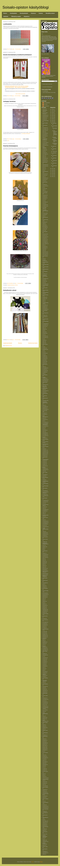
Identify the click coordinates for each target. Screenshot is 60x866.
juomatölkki (45, 242)
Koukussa (33, 13)
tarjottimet (44, 727)
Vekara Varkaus (45, 798)
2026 (53, 109)
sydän (44, 711)
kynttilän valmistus (44, 378)
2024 (53, 112)
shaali (44, 687)
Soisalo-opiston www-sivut (47, 84)
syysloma (44, 717)
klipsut (44, 342)
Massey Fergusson (44, 468)
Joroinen (44, 228)
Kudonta (41, 13)
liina (43, 420)
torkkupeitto (45, 757)
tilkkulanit (44, 744)
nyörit (44, 545)
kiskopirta (44, 333)
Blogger (41, 861)
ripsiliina (44, 653)
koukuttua (44, 358)
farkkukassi (45, 158)
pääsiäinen (44, 636)
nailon (44, 512)
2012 (53, 176)
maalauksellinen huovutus (45, 460)
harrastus (44, 175)
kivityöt (44, 340)
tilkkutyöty (44, 749)
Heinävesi (44, 179)
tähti (43, 775)
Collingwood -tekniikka (45, 139)
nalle (43, 513)
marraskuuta (55, 125)
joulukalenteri (45, 231)
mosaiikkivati (45, 500)
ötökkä (44, 854)
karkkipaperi (45, 278)
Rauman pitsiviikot (44, 647)
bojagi (44, 137)
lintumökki (44, 430)
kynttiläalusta (45, 374)
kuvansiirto (44, 370)
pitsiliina (44, 606)
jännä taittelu (45, 243)
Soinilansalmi (45, 693)
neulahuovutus (45, 517)
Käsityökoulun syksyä (9, 290)
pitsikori (44, 604)
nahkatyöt (44, 510)
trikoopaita (44, 761)
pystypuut (44, 634)
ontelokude (45, 555)
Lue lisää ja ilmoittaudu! (26, 133)
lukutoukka (44, 432)
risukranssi (44, 657)
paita (43, 558)
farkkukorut (45, 160)
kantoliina (44, 273)
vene (43, 801)
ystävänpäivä (45, 848)
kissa (43, 334)
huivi (43, 200)
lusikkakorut (45, 451)
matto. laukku (45, 472)
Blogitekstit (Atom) (8, 345)
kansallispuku (45, 271)
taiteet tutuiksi (45, 722)
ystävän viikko (45, 846)
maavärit (44, 463)
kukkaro (44, 362)
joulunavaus (45, 236)
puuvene (44, 632)
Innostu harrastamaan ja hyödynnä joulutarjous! (17, 54)
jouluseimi (44, 240)
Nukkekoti (5, 16)
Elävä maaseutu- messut (44, 147)
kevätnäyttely (45, 310)
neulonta (44, 525)
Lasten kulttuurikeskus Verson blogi (49, 92)
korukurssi (44, 353)
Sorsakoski (45, 702)
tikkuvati (44, 741)
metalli (44, 479)
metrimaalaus (45, 488)
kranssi (44, 360)
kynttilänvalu (45, 379)
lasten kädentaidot (45, 416)
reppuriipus (45, 649)
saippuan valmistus (44, 675)
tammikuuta (55, 165)
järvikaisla (44, 246)
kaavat (44, 249)
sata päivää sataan (45, 681)
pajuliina (44, 561)
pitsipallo (44, 608)
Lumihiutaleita (7, 24)
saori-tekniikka (45, 677)
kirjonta (16, 285)
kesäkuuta (54, 152)
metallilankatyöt (45, 485)
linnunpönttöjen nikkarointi (45, 424)
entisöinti (44, 152)
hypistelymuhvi (45, 217)
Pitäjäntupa (45, 609)
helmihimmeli (45, 182)
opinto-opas (45, 557)
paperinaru (44, 568)
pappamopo (45, 573)
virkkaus (44, 834)
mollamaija (44, 490)
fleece (44, 168)
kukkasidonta (45, 364)
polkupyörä (45, 610)
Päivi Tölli (45, 104)
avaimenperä (45, 125)
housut (44, 199)
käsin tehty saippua (44, 386)
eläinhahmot (45, 145)
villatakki (44, 828)
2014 (53, 173)
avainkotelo (45, 127)
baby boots (45, 130)
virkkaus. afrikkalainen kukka (45, 836)
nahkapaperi (45, 509)
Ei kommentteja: (18, 49)
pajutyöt (44, 562)
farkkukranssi (45, 162)
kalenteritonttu (45, 256)
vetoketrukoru (45, 815)
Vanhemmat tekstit (33, 343)
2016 (53, 170)
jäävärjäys (44, 247)
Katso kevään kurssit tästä (20, 93)
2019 (53, 120)
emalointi (44, 149)
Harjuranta (44, 173)
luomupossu (45, 435)
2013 (53, 174)
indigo (44, 223)
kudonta (44, 361)
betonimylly (45, 133)
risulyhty (44, 660)
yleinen (44, 845)
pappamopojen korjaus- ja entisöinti (45, 575)
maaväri (44, 461)
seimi (43, 682)
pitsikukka (44, 605)
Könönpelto (45, 406)
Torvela (44, 759)
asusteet (44, 119)
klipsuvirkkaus (45, 344)
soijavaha (44, 691)
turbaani (44, 770)
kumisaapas (45, 367)
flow (43, 170)
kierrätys (44, 315)
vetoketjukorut (45, 812)
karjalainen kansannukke (45, 276)
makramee (44, 465)
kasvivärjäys (45, 284)
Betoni (44, 131)
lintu (43, 428)
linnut (43, 427)
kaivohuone (45, 251)
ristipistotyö (45, 654)
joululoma (44, 235)
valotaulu (44, 783)
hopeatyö (44, 196)
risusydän (44, 661)
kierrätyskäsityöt (45, 321)
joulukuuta (54, 123)
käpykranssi (45, 384)
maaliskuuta (55, 160)
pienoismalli (45, 593)
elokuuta (54, 151)
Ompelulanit (45, 554)
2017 (53, 168)
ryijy (43, 670)
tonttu (44, 754)
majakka (44, 464)
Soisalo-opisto (45, 695)
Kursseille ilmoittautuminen (47, 86)
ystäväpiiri (44, 851)
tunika (44, 765)
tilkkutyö (44, 747)
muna (44, 503)
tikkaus (44, 738)
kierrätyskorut (45, 316)
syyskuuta (54, 148)
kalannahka (45, 254)
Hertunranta (45, 185)
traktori (44, 760)
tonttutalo (44, 756)
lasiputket (44, 414)
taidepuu (44, 718)
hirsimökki (44, 191)
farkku (44, 156)
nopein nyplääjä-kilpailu (45, 529)
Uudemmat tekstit (7, 343)
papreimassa (45, 578)
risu (43, 656)
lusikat (44, 448)
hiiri (43, 187)
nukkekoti (44, 532)
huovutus (44, 213)
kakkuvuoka (45, 253)
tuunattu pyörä (45, 771)
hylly (43, 215)
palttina (44, 565)
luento (44, 431)
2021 (53, 117)
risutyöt (44, 664)
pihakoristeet (45, 594)
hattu (43, 176)
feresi (44, 167)
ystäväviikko (45, 852)
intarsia (44, 224)
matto (44, 470)
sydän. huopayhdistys (45, 713)
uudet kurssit (45, 777)
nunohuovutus (45, 536)
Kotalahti (44, 355)
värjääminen (45, 841)
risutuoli (44, 663)
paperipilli (44, 569)
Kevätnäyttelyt (13, 13)
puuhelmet (44, 624)
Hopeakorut (26, 16)
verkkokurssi (45, 806)
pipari (44, 598)
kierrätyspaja (45, 323)
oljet (43, 548)
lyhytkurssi (44, 452)
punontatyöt (45, 622)
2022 (53, 115)
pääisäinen (44, 635)
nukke (44, 531)
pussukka (44, 623)
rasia (43, 644)
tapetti (44, 724)
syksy (44, 716)
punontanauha (45, 619)
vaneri (44, 784)
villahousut (44, 822)
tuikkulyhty (44, 764)
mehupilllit (44, 474)
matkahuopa (45, 469)
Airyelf (32, 861)
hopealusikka (45, 192)
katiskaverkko (45, 287)
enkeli (44, 151)
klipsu (44, 341)
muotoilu (44, 506)
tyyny (43, 773)
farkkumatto (45, 166)
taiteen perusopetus (45, 721)
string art (44, 704)
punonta (44, 618)
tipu (43, 751)
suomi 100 (44, 709)
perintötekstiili (45, 588)
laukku (44, 418)
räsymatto (44, 671)
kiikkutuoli (44, 326)
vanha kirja (44, 785)
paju (43, 560)
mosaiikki (44, 494)
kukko (44, 366)
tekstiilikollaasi (45, 732)
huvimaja (44, 214)
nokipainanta (45, 526)
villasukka (44, 825)
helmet (44, 180)
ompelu (44, 553)
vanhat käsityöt (45, 787)
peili (43, 584)
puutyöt (44, 631)
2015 (53, 171)
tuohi (43, 767)
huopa (44, 203)
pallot (43, 564)
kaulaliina (44, 297)
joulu (8, 140)
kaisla (44, 250)
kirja (43, 330)
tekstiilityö (44, 735)
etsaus (44, 155)
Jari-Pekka (44, 227)
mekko (44, 476)
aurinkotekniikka (45, 120)
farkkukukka (45, 164)
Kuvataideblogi (45, 91)
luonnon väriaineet (44, 437)
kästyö (44, 405)
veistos (44, 797)
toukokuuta (55, 155)
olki (43, 549)
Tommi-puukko (45, 752)
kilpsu (44, 327)
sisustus (44, 689)
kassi (43, 282)
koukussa (44, 357)
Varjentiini (44, 789)
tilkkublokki (44, 742)
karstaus (44, 281)
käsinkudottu (45, 390)
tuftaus (44, 763)
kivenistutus (45, 337)
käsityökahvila (45, 393)
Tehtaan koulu (45, 730)
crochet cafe (45, 142)
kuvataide (44, 372)
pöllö (43, 640)
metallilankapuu (45, 483)
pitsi (43, 602)
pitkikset (44, 601)
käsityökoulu (45, 395)
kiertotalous (45, 325)
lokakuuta (54, 146)
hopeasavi (44, 195)
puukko (44, 626)
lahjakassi (44, 407)
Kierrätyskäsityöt (24, 13)
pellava (44, 585)
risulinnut (44, 659)
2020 (53, 118)
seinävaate (44, 686)
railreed (44, 643)
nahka (44, 508)
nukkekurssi (45, 534)
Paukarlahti (45, 582)
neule (44, 519)
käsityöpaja (45, 400)
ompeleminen (45, 550)
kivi (43, 338)
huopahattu (45, 204)
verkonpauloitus (45, 808)
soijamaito (44, 690)
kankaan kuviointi (44, 260)
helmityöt (44, 184)
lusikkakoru (45, 450)
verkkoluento (45, 807)
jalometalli (44, 226)
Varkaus (44, 790)
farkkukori (44, 159)
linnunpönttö (45, 422)
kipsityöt (44, 329)
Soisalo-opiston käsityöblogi (25, 7)
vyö (43, 838)
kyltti (43, 373)
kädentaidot (45, 380)
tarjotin (44, 726)
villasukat (44, 823)
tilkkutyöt (44, 748)
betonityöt (44, 134)
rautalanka (44, 648)
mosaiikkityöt (45, 498)
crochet (44, 141)
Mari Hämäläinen (47, 102)
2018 (53, 121)
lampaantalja (45, 409)
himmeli (44, 188)
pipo (43, 599)
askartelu (44, 117)
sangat (44, 676)
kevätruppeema (45, 312)
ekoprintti (44, 143)
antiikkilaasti (45, 115)
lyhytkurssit (45, 454)
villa (43, 819)
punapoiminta (45, 616)
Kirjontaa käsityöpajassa (10, 146)
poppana (44, 612)
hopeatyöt (44, 197)
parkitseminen (45, 580)
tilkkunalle (44, 745)
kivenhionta (45, 336)
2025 (53, 110)
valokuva (44, 781)
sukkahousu (45, 706)
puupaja (44, 627)
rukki (43, 667)
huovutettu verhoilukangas (45, 210)
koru (43, 351)
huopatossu (45, 206)
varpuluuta (44, 792)
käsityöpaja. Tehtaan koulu (45, 402)
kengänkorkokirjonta (11, 285)
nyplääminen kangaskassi (45, 543)
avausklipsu (45, 129)
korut (43, 354)
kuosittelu (44, 369)
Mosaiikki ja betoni (50, 13)
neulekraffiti (45, 523)
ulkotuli (44, 776)
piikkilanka (44, 595)
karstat (44, 279)
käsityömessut (45, 398)
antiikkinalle (45, 116)
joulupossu (44, 239)
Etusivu (5, 13)
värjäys (44, 840)
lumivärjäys (45, 434)
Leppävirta (44, 419)
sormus (44, 700)
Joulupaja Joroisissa (9, 101)
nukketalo (44, 535)
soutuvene (44, 703)
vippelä (44, 830)
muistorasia (45, 501)
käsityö (44, 392)
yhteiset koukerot (44, 843)
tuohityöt (44, 768)
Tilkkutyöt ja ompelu (16, 16)
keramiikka (44, 305)
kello (43, 301)
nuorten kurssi (45, 539)
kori (43, 346)
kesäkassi (44, 306)
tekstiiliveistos (45, 736)
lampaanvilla (45, 410)
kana (43, 258)
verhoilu (44, 804)
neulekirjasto (45, 522)
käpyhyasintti (45, 382)
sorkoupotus (45, 699)
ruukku (44, 668)
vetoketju (44, 811)
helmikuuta (54, 163)
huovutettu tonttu (44, 208)
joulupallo (44, 238)
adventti (44, 109)
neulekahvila (45, 521)
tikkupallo (44, 740)
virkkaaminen (45, 831)
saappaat (44, 672)
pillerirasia (44, 597)
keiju (43, 299)
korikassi (44, 348)
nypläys (44, 541)
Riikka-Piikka (45, 651)
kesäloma (44, 307)
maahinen (44, 455)
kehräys (44, 298)
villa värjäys (45, 821)
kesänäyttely (45, 309)
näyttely (44, 546)
